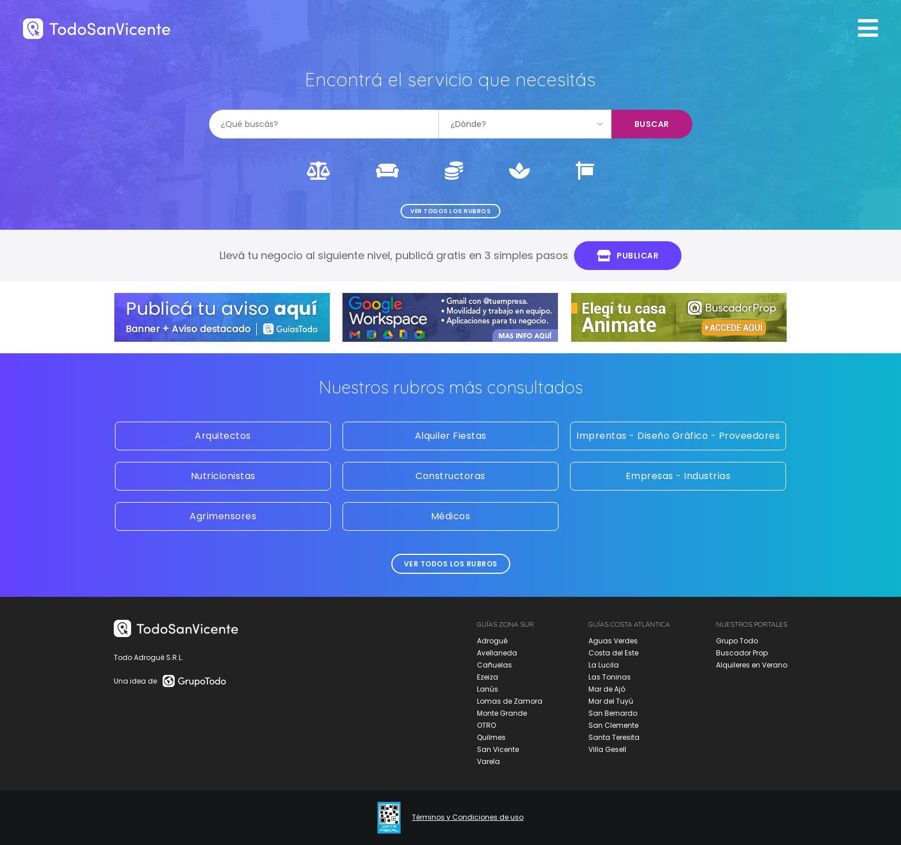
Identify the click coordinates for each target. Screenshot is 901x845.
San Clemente (613, 725)
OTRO (486, 725)
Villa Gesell (607, 749)
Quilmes (491, 737)
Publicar (628, 255)
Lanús (487, 689)
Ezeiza (487, 677)
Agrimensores (223, 516)
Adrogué (492, 641)
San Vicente (498, 749)
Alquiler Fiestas (451, 435)
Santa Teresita (614, 737)
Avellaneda (497, 653)
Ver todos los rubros (450, 211)
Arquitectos (223, 435)
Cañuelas (494, 665)
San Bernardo (612, 713)
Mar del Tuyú (610, 701)
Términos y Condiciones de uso (467, 817)
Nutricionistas (223, 476)
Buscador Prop (742, 653)
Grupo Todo (737, 641)
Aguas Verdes (613, 641)
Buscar (651, 124)
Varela (488, 761)
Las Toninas (609, 677)
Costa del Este (613, 653)
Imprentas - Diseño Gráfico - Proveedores (678, 435)
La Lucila (603, 665)
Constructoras (450, 476)
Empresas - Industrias (678, 476)
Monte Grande (502, 713)
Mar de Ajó (606, 689)
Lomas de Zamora (509, 701)
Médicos (451, 516)
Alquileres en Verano (751, 665)
